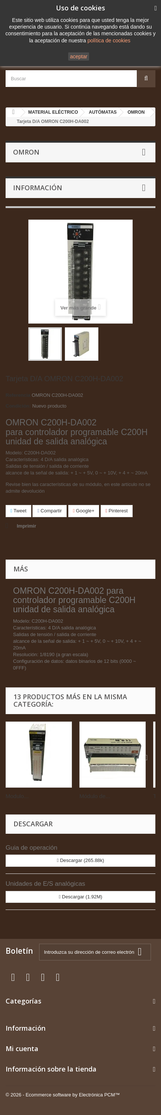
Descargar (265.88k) (80, 860)
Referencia (18, 395)
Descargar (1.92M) (80, 897)
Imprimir (26, 526)
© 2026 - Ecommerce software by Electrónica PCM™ (63, 1095)
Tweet (18, 510)
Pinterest (116, 510)
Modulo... (17, 796)
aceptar (79, 56)
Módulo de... (94, 796)
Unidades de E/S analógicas (45, 883)
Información (37, 187)
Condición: (18, 406)
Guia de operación (31, 847)
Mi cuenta (22, 1048)
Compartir (49, 510)
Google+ (84, 510)
